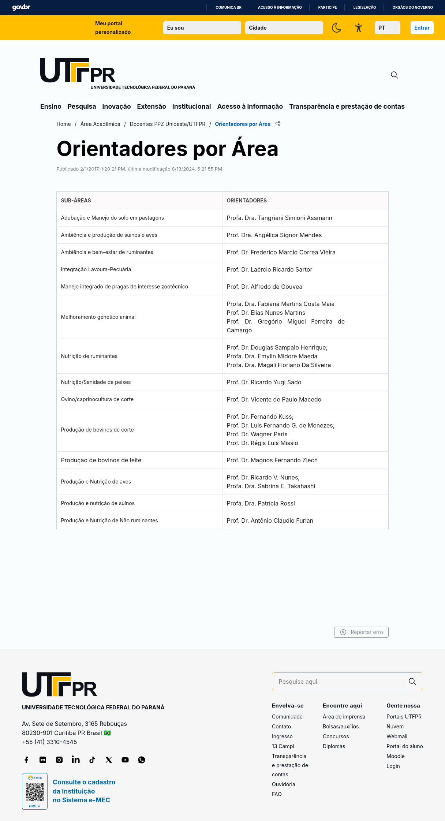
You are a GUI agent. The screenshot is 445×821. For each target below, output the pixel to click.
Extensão (151, 106)
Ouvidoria (283, 784)
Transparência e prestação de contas (347, 106)
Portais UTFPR (404, 717)
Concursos (336, 737)
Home (98, 124)
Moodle (395, 756)
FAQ (277, 794)
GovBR (21, 7)
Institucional (191, 106)
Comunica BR (229, 7)
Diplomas (334, 746)
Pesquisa (82, 106)
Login (393, 766)
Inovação (116, 106)
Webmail (396, 737)
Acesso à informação (280, 7)
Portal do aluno (404, 746)
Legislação (365, 7)
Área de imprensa (344, 717)
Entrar (422, 28)
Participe (327, 7)
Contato (281, 727)
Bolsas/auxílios (341, 727)
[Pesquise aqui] (341, 682)
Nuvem (395, 727)
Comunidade (287, 717)
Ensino (50, 106)
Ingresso (282, 737)
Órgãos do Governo (413, 7)
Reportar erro (326, 632)
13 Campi (283, 746)
